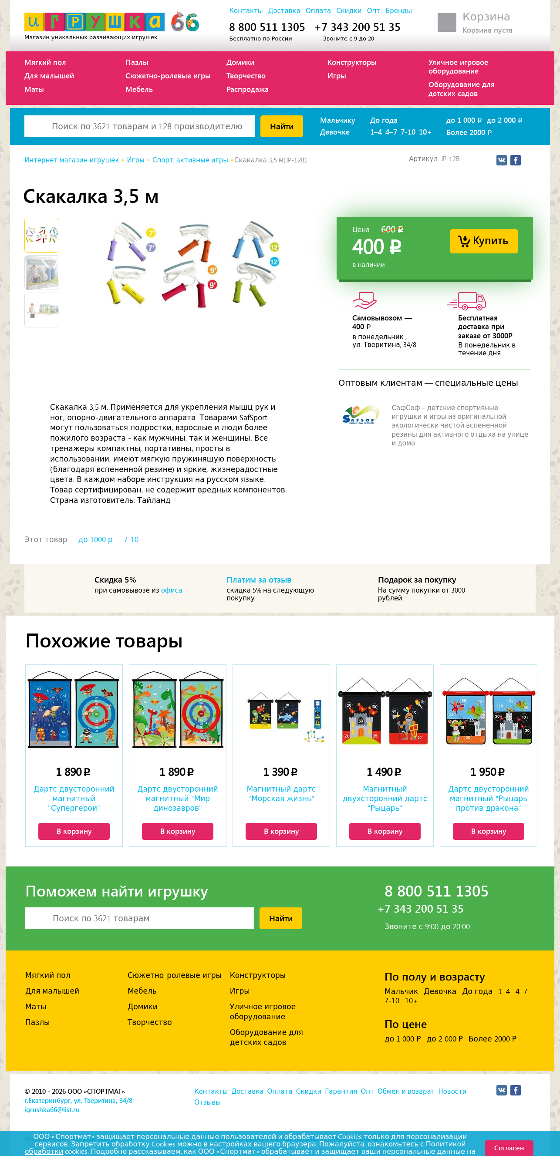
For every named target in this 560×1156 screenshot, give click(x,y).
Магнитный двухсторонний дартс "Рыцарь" (385, 798)
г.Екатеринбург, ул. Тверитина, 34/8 (78, 1100)
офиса (171, 590)
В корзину (74, 831)
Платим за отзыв (259, 579)
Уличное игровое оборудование (458, 66)
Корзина (486, 16)
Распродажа (247, 89)
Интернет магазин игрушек (71, 160)
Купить (490, 240)
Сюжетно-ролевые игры (168, 75)
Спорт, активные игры (190, 160)
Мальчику (337, 120)
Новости (452, 1091)
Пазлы (136, 62)
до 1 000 (464, 120)
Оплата (318, 11)
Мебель (139, 89)
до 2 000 (505, 120)
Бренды (398, 11)
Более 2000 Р (492, 1039)
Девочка (440, 991)
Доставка (284, 11)
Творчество (246, 75)
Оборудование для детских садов (461, 88)
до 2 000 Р (444, 1039)
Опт (373, 11)
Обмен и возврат (406, 1091)
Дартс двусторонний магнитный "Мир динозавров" (177, 798)
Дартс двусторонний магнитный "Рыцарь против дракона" (488, 798)
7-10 (408, 131)
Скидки (348, 11)
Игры (336, 75)
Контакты (246, 11)
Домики (240, 62)
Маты (34, 89)
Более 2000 (469, 132)
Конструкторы (352, 62)
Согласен (509, 1147)
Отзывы (207, 1102)
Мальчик (401, 991)
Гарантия (341, 1091)
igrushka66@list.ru (52, 1109)
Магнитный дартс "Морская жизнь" (281, 794)
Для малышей (49, 75)
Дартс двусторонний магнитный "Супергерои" (74, 798)
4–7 (391, 131)
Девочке (335, 131)
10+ (425, 131)
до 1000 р (95, 539)
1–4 (376, 131)
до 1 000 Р (403, 1039)
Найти (281, 125)
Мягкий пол (45, 62)
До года (384, 120)
